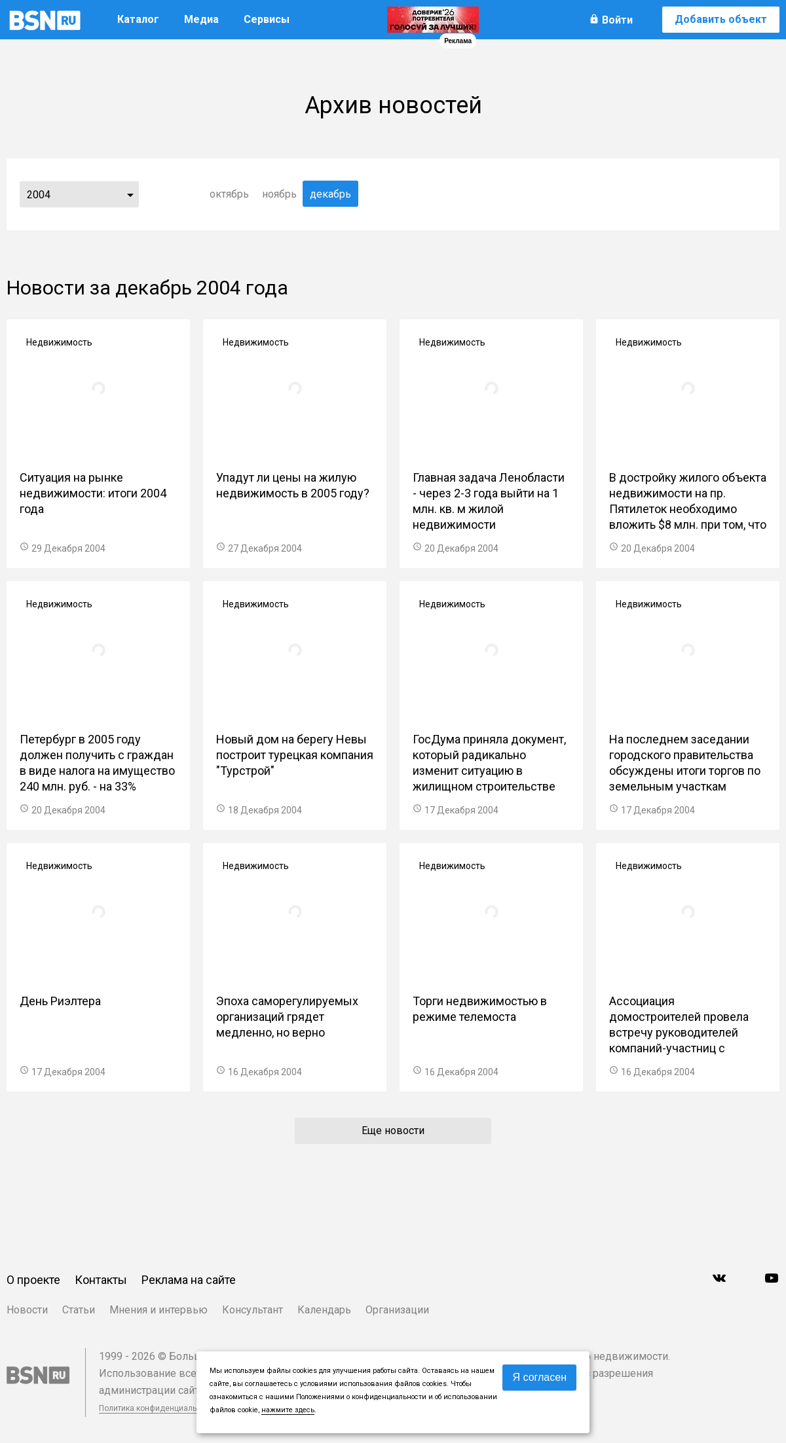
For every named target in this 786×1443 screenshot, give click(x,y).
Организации (397, 1310)
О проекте (33, 1280)
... (130, 194)
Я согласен (539, 1377)
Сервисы (267, 19)
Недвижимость (59, 342)
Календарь (324, 1310)
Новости (27, 1310)
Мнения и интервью (158, 1310)
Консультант (252, 1310)
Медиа (201, 19)
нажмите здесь (287, 1410)
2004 (38, 194)
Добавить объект (721, 19)
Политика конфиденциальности (158, 1408)
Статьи (78, 1310)
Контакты (101, 1280)
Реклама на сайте (188, 1280)
